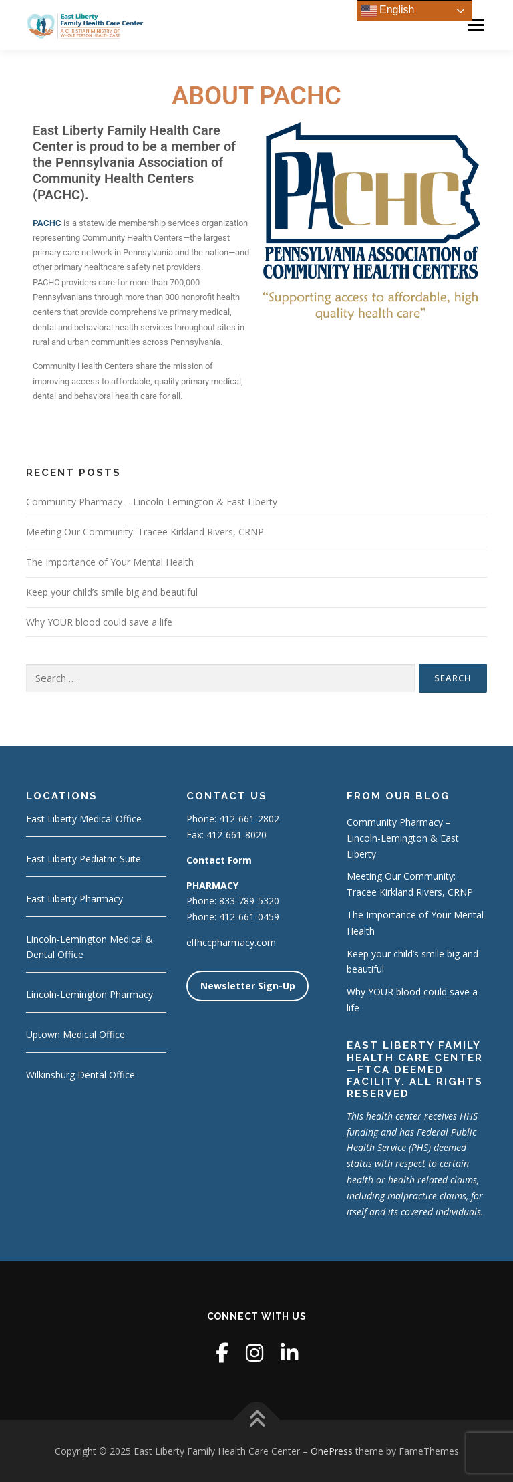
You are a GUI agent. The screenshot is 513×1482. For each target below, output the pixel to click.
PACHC (47, 223)
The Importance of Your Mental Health (110, 561)
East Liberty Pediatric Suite (83, 858)
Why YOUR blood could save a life (99, 622)
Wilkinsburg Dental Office (80, 1074)
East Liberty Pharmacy (74, 898)
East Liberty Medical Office (84, 818)
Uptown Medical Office (75, 1034)
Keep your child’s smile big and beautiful (112, 592)
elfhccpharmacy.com (231, 942)
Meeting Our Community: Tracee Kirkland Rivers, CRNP (145, 531)
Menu (475, 25)
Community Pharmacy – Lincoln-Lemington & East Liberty (151, 501)
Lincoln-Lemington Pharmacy (89, 994)
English (388, 11)
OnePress (332, 1451)
